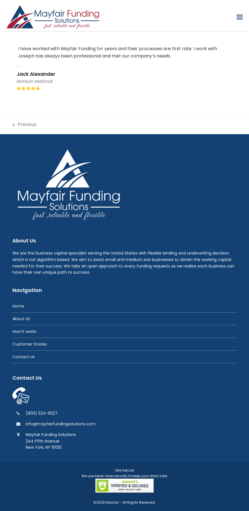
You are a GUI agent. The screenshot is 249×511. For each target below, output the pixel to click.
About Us (21, 319)
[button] (240, 17)
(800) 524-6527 (42, 413)
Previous (24, 124)
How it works (24, 331)
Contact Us (23, 357)
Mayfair (112, 502)
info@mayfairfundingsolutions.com (61, 424)
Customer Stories (29, 344)
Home (18, 306)
